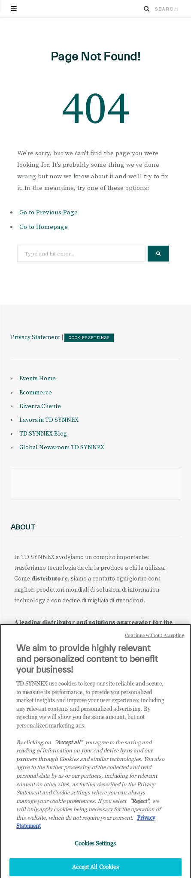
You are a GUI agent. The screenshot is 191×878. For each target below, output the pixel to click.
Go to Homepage (43, 227)
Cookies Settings (89, 338)
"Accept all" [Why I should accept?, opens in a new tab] (68, 746)
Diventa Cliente (40, 406)
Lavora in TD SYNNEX (49, 420)
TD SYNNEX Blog (43, 434)
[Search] (147, 9)
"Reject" (139, 804)
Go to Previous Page (48, 212)
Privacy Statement (35, 337)
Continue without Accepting (155, 640)
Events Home (37, 378)
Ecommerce (35, 393)
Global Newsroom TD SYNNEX (61, 447)
